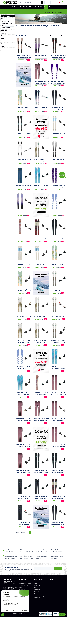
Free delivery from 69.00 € (24, 581)
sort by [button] (51, 35)
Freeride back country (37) (7, 24)
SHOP (35, 6)
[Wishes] (49, 2)
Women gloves (41, 31)
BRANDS (51, 6)
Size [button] (7, 43)
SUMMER (19, 6)
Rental (35, 587)
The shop (36, 581)
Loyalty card (21, 587)
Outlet (45, 6)
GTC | (12, 613)
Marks (35, 583)
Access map (5, 586)
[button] (45, 2)
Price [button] (7, 38)
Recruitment (37, 593)
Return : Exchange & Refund (25, 583)
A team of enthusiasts (39, 591)
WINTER (30, 6)
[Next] (34, 532)
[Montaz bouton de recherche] (42, 2)
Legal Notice (22, 613)
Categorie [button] (7, 18)
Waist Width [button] (7, 30)
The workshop (37, 585)
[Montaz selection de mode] (56, 2)
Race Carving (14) (6, 27)
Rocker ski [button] (7, 33)
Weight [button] (7, 41)
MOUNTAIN (14, 6)
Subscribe (58, 568)
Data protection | (16, 613)
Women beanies (32, 31)
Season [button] (7, 49)
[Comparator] (52, 2)
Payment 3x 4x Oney (23, 585)
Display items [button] (60, 35)
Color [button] (7, 46)
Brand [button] (7, 36)
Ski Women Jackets (50, 31)
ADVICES (40, 6)
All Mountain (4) (5, 21)
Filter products (5, 16)
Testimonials (37, 589)
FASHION (25, 6)
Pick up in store (22, 589)
